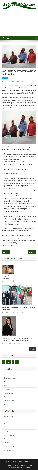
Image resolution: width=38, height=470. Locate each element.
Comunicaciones (9, 446)
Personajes (7, 439)
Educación (7, 443)
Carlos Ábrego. (19, 312)
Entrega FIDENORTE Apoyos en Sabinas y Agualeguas (15, 277)
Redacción (21, 81)
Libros (6, 374)
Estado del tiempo (9, 400)
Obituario (7, 397)
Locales (5, 78)
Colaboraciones (9, 382)
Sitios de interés (9, 435)
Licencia (27, 467)
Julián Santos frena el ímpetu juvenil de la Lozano (32, 252)
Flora (5, 427)
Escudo (6, 420)
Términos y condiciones (25, 465)
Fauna (6, 431)
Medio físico (7, 450)
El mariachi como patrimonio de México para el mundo (7, 252)
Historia (6, 424)
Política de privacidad (16, 467)
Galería (6, 404)
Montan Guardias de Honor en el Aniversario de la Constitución (18, 308)
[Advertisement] (19, 24)
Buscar (4, 346)
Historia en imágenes (10, 378)
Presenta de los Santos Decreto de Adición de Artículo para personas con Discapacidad (17, 339)
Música (6, 385)
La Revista (7, 389)
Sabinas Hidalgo (9, 416)
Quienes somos (11, 465)
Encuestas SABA (9, 393)
